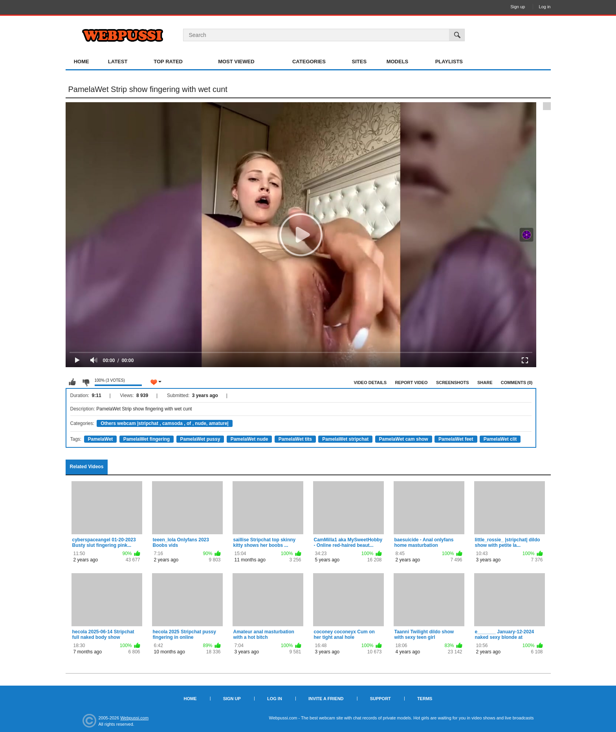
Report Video (411, 382)
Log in (545, 6)
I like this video (72, 382)
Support (380, 698)
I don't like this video (85, 382)
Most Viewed (236, 61)
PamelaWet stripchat (345, 439)
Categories (309, 61)
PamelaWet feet (455, 439)
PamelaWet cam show (403, 439)
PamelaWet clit (500, 439)
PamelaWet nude (249, 439)
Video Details (370, 382)
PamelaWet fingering (146, 439)
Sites (359, 61)
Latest (118, 61)
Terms (425, 698)
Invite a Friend (326, 698)
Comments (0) (517, 382)
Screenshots (452, 382)
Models (398, 61)
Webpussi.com (134, 717)
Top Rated (168, 61)
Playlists (449, 61)
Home (81, 61)
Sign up (517, 6)
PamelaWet (100, 439)
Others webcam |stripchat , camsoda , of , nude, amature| (164, 423)
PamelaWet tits (295, 439)
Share (485, 382)
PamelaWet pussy (200, 439)
